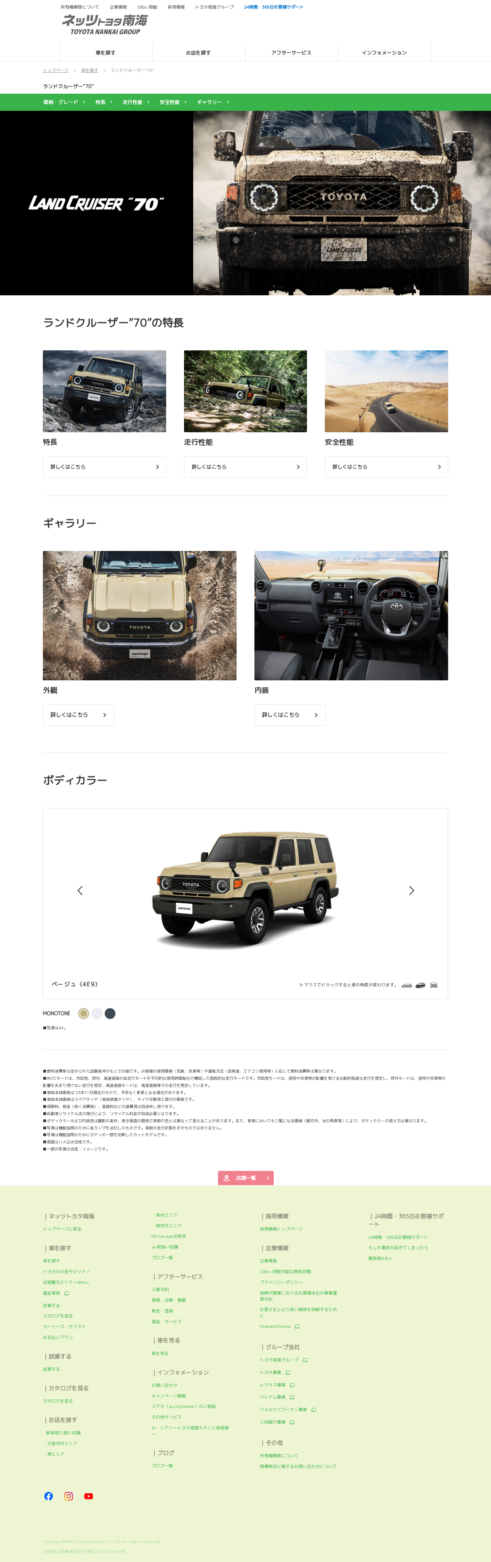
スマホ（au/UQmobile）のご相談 (184, 1406)
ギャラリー (209, 102)
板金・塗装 (162, 1311)
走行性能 (133, 102)
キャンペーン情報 (169, 1396)
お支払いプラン (58, 1337)
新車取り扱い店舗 (61, 1433)
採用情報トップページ (281, 1229)
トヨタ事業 (270, 1372)
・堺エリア (53, 1454)
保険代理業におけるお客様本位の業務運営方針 (298, 1296)
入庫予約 (160, 1289)
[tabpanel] (245, 203)
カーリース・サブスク (64, 1327)
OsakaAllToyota (275, 1326)
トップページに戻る (62, 1229)
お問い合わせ (164, 1385)
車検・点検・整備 (169, 1300)
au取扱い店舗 (165, 1247)
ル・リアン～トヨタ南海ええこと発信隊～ (190, 1431)
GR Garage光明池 (169, 1236)
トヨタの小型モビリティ (66, 1271)
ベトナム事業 (273, 1397)
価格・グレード (60, 102)
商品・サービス (167, 1322)
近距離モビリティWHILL (66, 1282)
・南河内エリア (167, 1226)
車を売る (160, 1353)
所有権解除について (80, 7)
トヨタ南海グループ (279, 1360)
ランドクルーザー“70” (68, 86)
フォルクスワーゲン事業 (283, 1410)
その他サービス (167, 1417)
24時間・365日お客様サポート (398, 1237)
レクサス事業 (273, 1385)
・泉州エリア (164, 1215)
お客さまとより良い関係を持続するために (298, 1312)
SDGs (147, 7)
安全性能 (170, 102)
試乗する (51, 1305)
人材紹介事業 (273, 1422)
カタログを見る (58, 1316)
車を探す (51, 1261)
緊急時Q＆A (380, 1258)
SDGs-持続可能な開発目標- (286, 1271)
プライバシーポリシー (281, 1282)
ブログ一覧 (162, 1258)
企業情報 (268, 1261)
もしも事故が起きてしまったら (398, 1248)
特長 (100, 102)
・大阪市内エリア (60, 1443)
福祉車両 (51, 1293)
